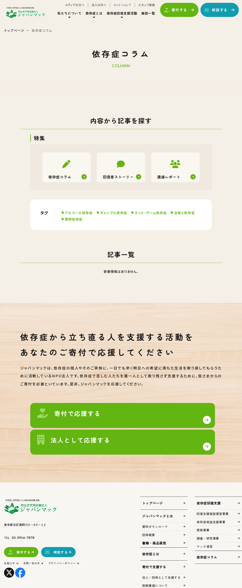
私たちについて (65, 16)
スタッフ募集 (142, 8)
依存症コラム (207, 540)
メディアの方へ (70, 8)
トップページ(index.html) (31, 15)
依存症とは (89, 16)
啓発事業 (203, 513)
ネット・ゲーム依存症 (154, 212)
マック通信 (205, 529)
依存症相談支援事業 (211, 505)
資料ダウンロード (155, 510)
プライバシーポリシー (69, 546)
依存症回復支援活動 (117, 16)
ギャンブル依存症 (115, 212)
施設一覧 (143, 16)
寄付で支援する (154, 550)
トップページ (14, 30)
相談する (215, 12)
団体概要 (148, 518)
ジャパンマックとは (157, 499)
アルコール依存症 (80, 212)
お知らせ (10, 546)
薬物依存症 (104, 219)
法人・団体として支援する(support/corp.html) (172, 421)
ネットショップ (117, 8)
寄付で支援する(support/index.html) (69, 421)
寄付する (175, 12)
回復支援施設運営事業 (213, 497)
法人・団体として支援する (161, 561)
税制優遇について (155, 569)
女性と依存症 (76, 219)
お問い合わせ (35, 546)
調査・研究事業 (208, 521)
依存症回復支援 (209, 486)
